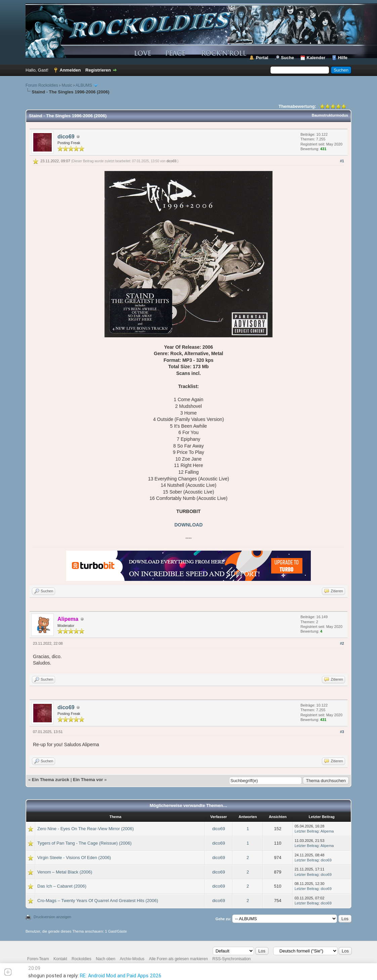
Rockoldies (81, 958)
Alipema (327, 831)
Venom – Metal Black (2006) (64, 872)
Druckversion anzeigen (52, 917)
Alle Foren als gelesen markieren (178, 958)
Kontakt (60, 958)
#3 (342, 732)
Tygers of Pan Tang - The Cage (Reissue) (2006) (84, 843)
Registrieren (98, 70)
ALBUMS (84, 85)
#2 (342, 643)
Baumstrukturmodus (330, 115)
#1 (342, 161)
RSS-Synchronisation (231, 958)
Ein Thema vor (88, 779)
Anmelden (70, 70)
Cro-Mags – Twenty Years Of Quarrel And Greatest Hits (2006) (97, 900)
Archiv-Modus (132, 958)
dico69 (66, 136)
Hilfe (342, 57)
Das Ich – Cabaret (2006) (61, 886)
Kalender (316, 57)
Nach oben (105, 958)
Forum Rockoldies (42, 85)
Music (66, 85)
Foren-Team (38, 958)
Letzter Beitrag (307, 831)
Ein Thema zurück (50, 779)
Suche (287, 57)
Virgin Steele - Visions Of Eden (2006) (74, 857)
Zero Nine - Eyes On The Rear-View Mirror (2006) (85, 828)
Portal (262, 57)
